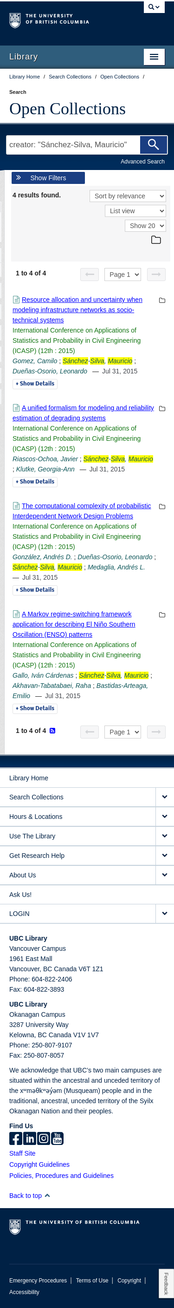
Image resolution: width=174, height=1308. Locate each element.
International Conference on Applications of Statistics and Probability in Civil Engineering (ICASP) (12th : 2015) (77, 340)
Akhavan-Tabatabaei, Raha (52, 685)
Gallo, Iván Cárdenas (43, 675)
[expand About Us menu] (164, 875)
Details (35, 384)
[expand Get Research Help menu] (164, 855)
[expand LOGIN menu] (164, 913)
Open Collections (67, 108)
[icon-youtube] (57, 1139)
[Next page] (156, 274)
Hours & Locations (35, 816)
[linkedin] (29, 1139)
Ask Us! (20, 894)
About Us (22, 875)
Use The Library (32, 836)
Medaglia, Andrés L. (116, 567)
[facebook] (15, 1139)
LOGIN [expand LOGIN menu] (19, 913)
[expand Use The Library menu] (164, 836)
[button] (47, 1195)
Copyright (129, 1280)
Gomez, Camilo (35, 361)
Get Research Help (36, 855)
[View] (135, 211)
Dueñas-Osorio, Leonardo (50, 371)
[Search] (154, 145)
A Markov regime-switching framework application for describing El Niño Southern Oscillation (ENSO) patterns (74, 624)
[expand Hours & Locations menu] (164, 816)
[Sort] (128, 196)
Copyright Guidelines (39, 1164)
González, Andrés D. (42, 557)
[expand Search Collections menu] (164, 797)
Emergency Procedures (38, 1280)
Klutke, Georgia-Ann (45, 469)
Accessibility (24, 1292)
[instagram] (43, 1139)
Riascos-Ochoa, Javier (45, 459)
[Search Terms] (87, 145)
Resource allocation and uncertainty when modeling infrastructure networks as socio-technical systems (77, 310)
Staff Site (22, 1153)
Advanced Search (143, 161)
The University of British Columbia (63, 19)
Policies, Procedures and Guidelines (61, 1175)
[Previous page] (89, 274)
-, (97, 361)
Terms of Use (92, 1280)
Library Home (28, 778)
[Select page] (122, 274)
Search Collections (36, 797)
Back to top (30, 1195)
